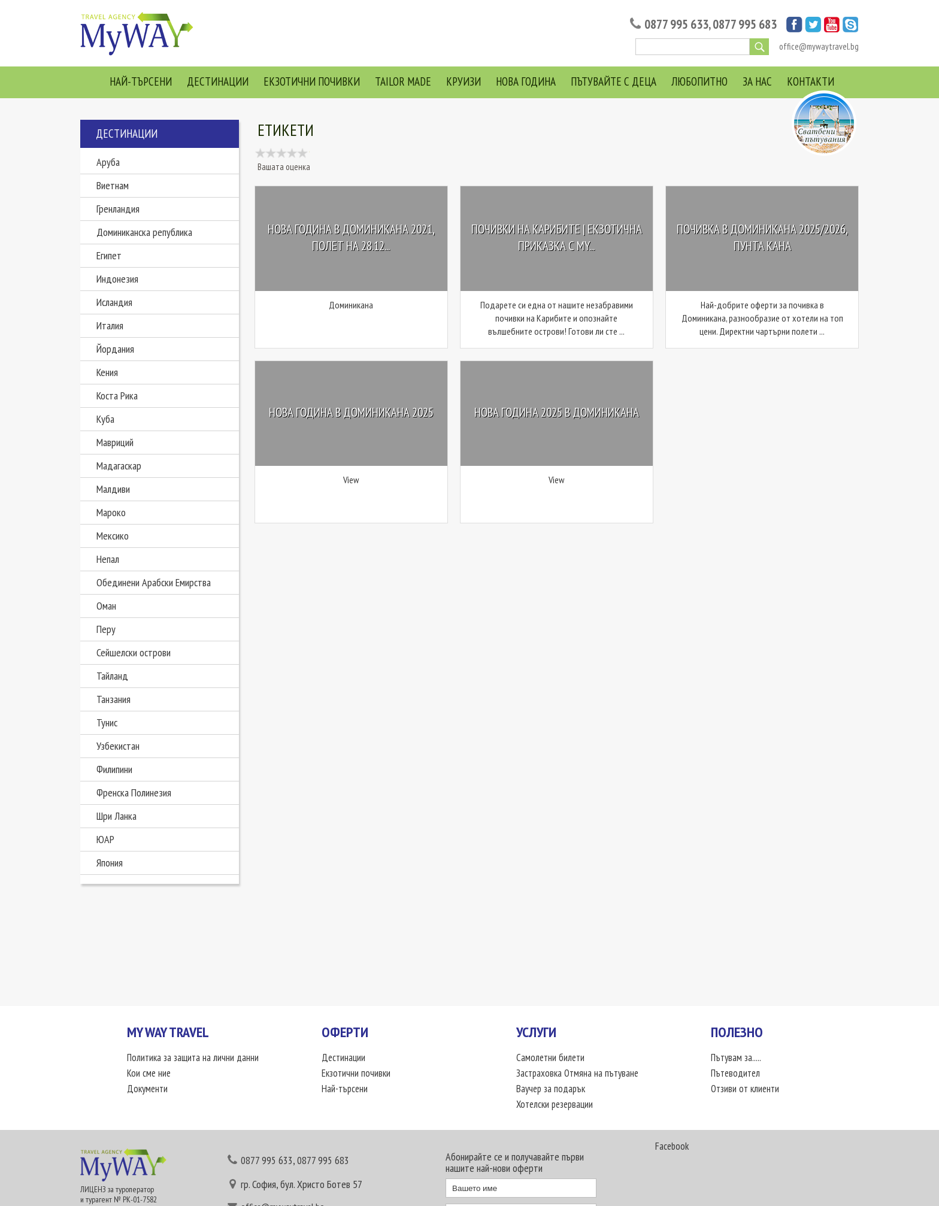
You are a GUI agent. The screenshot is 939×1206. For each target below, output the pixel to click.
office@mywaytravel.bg (819, 46)
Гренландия (118, 209)
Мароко (111, 512)
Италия (109, 325)
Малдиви (113, 489)
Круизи (463, 81)
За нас (757, 81)
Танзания (113, 699)
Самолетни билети (550, 1057)
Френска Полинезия (133, 792)
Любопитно (699, 81)
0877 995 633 (676, 24)
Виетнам (112, 185)
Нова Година (526, 81)
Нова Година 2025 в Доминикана (556, 412)
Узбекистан (118, 746)
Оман (106, 606)
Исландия (114, 302)
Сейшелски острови (133, 652)
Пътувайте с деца (613, 81)
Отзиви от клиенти (745, 1088)
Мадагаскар (118, 465)
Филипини (114, 769)
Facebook (672, 1146)
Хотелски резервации (555, 1104)
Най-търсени (141, 81)
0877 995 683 (745, 24)
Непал (107, 559)
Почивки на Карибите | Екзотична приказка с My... (556, 238)
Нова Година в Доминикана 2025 (351, 412)
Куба (105, 419)
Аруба (108, 162)
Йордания (115, 349)
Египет (109, 255)
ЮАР (105, 839)
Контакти (810, 81)
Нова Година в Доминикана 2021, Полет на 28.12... (351, 238)
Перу (106, 629)
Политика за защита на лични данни (193, 1057)
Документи (147, 1088)
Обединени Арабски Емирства (153, 582)
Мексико (112, 536)
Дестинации (218, 81)
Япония (109, 862)
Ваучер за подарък (551, 1088)
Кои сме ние (149, 1073)
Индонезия (117, 279)
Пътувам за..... (736, 1057)
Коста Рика (117, 395)
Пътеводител (735, 1073)
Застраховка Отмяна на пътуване (578, 1073)
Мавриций (115, 442)
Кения (107, 372)
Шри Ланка (116, 816)
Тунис (106, 722)
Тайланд (112, 676)
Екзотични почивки (311, 81)
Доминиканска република (144, 232)
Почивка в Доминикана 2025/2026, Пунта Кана (762, 238)
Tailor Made (403, 81)
